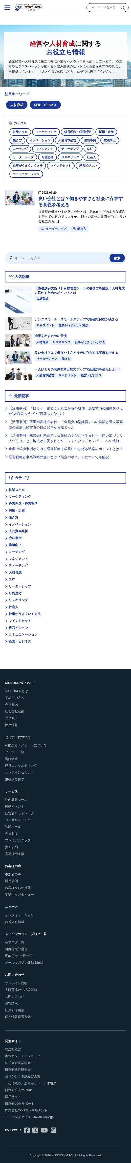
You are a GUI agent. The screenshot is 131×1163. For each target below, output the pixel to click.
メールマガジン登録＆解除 (24, 962)
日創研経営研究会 (18, 1069)
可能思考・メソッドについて (26, 745)
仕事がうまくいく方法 (28, 165)
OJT (90, 149)
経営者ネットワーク (19, 813)
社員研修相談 (14, 1010)
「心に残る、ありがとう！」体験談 (30, 1083)
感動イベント (14, 806)
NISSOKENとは (16, 691)
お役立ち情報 (14, 922)
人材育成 (16, 105)
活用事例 (11, 881)
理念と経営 (13, 1049)
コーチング (20, 149)
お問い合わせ (14, 996)
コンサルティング (18, 820)
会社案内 (11, 704)
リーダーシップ (23, 157)
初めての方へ (14, 698)
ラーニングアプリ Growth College (29, 1117)
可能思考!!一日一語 (18, 956)
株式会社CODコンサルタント (26, 1110)
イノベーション (40, 140)
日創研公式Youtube (19, 1090)
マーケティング (46, 132)
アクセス (11, 718)
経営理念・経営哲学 (77, 132)
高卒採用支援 (14, 854)
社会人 (91, 157)
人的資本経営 (67, 140)
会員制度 (11, 833)
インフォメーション (19, 915)
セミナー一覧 (14, 752)
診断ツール (13, 826)
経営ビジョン (88, 165)
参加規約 (11, 847)
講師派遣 (11, 759)
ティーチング (70, 149)
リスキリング (70, 157)
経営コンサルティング (21, 765)
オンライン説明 (16, 983)
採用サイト (13, 1097)
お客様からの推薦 (18, 888)
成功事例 (90, 140)
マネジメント (44, 149)
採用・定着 (106, 132)
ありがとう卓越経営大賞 (22, 1076)
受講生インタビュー (19, 894)
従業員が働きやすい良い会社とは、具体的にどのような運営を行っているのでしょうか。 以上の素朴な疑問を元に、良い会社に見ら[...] (82, 216)
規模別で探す (14, 779)
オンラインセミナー (19, 772)
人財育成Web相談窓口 (21, 990)
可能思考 (47, 157)
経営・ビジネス (45, 105)
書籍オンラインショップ (22, 1056)
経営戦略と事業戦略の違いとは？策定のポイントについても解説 (59, 457)
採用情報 (11, 725)
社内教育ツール (16, 799)
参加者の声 (13, 874)
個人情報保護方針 (18, 1017)
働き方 (17, 140)
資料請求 (11, 1003)
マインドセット (60, 165)
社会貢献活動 (14, 711)
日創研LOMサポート (19, 1103)
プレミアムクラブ (18, 840)
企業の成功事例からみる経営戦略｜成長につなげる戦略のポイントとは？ (66, 449)
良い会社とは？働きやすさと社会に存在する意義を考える (80, 201)
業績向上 (110, 140)
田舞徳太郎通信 (16, 949)
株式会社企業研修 (18, 1063)
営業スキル (20, 132)
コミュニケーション (26, 174)
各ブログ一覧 (14, 942)
